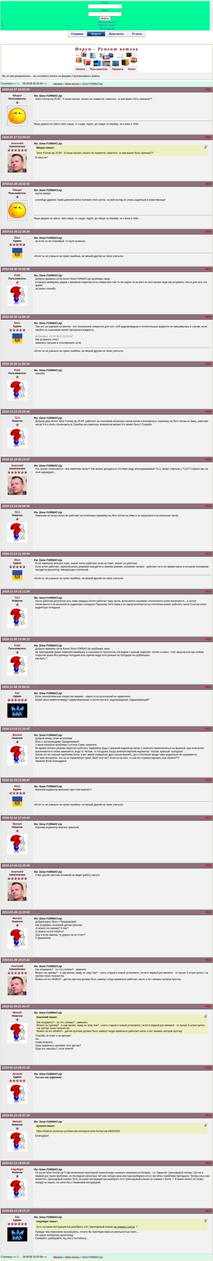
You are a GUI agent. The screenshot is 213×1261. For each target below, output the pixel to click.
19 (23, 83)
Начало (80, 69)
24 (41, 83)
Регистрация (107, 28)
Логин (105, 2)
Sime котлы (72, 84)
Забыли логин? (107, 25)
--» (45, 83)
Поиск (131, 69)
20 (27, 83)
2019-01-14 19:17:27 (16, 1210)
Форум (96, 33)
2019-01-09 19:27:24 (16, 960)
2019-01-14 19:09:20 (16, 1163)
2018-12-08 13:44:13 (16, 639)
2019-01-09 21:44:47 (16, 1006)
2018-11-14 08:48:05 (16, 506)
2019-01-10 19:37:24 (16, 1115)
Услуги (137, 33)
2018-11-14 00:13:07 (16, 459)
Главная (77, 33)
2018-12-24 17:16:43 (16, 817)
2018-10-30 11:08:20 (16, 316)
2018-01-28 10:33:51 (16, 183)
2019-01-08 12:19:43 (16, 912)
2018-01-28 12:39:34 (16, 231)
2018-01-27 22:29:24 (16, 137)
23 (37, 83)
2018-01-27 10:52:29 (16, 89)
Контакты (116, 33)
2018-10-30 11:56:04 (16, 364)
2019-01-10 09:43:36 (16, 1067)
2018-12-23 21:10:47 (16, 728)
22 (34, 83)
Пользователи (99, 69)
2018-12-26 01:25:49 (16, 865)
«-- (15, 83)
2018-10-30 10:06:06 (16, 269)
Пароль (105, 10)
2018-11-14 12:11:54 (16, 591)
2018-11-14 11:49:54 (16, 553)
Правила (117, 69)
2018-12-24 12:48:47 (16, 780)
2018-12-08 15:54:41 (16, 687)
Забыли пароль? (107, 22)
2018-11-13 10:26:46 (16, 411)
